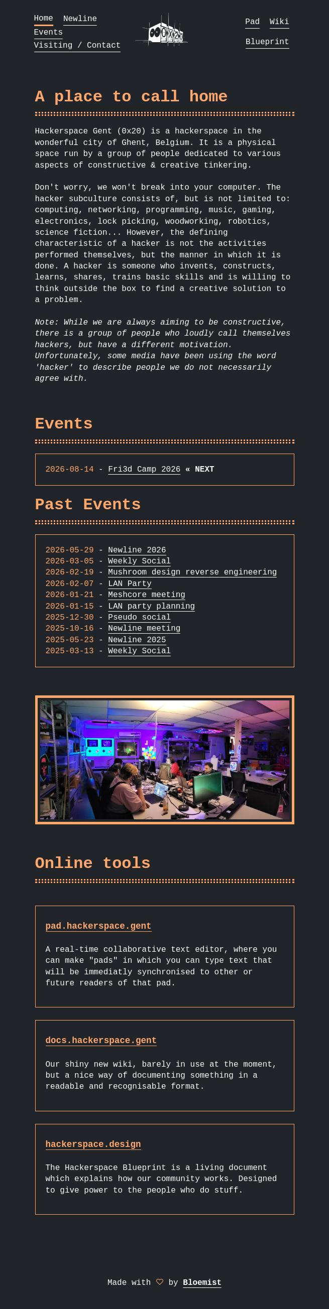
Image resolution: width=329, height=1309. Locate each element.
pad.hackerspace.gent (99, 926)
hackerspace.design (93, 1144)
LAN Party (129, 584)
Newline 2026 (137, 550)
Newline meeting (144, 628)
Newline (80, 19)
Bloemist (202, 1282)
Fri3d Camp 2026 (144, 469)
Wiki (279, 22)
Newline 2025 (137, 640)
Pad (252, 22)
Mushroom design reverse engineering (192, 572)
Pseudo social (139, 617)
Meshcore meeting (146, 595)
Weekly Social (139, 561)
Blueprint (267, 42)
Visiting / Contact (77, 45)
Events (48, 32)
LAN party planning (151, 606)
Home (43, 18)
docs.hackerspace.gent (101, 1041)
